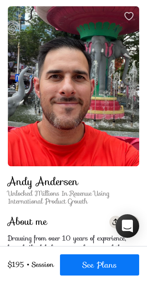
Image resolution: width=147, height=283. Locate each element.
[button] (127, 226)
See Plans (99, 265)
